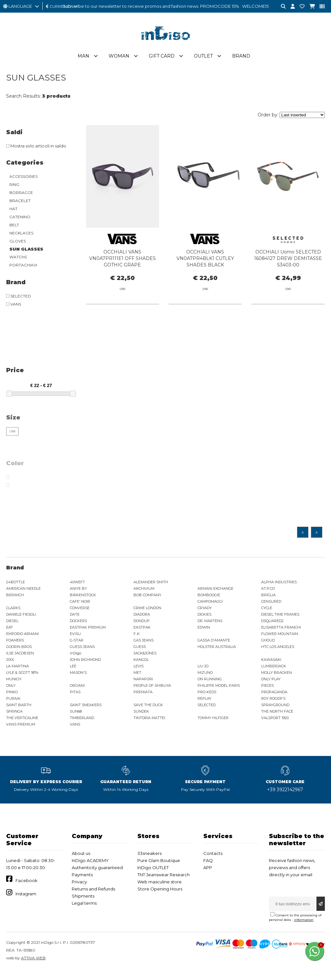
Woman (119, 56)
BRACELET (20, 200)
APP (207, 867)
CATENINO (19, 216)
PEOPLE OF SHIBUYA (152, 685)
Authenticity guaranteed (97, 867)
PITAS (75, 692)
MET (137, 672)
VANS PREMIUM (20, 724)
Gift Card (162, 56)
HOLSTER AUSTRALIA (217, 646)
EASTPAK (142, 627)
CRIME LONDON (147, 608)
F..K (136, 633)
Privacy (79, 881)
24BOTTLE (15, 582)
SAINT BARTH (18, 705)
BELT (14, 224)
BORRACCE (21, 192)
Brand (241, 56)
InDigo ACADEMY (90, 860)
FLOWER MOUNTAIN (279, 633)
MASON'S (78, 672)
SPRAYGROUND (275, 705)
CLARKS (13, 608)
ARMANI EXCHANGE (215, 588)
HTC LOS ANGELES (277, 646)
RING (14, 184)
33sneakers (149, 853)
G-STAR (76, 640)
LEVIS (138, 666)
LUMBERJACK (273, 666)
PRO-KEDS (207, 692)
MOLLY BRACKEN (276, 672)
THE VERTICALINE (22, 718)
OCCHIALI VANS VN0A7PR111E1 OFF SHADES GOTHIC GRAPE (122, 258)
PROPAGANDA (274, 692)
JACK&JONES (144, 653)
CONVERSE (80, 608)
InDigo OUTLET (153, 867)
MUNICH (13, 679)
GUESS (139, 646)
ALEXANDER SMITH (150, 582)
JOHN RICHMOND (85, 659)
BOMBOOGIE (209, 595)
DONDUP (141, 621)
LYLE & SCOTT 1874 (22, 672)
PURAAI (13, 698)
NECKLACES (21, 233)
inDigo (75, 653)
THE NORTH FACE (277, 711)
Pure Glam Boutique (158, 860)
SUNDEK (141, 711)
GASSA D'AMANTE (214, 640)
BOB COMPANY (147, 595)
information (304, 920)
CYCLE (266, 608)
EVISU (75, 633)
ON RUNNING (210, 679)
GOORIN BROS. (19, 646)
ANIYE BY (78, 588)
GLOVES (17, 241)
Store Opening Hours (159, 888)
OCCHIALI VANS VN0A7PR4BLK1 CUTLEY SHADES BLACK (205, 258)
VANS (75, 724)
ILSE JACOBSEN (20, 653)
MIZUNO (205, 672)
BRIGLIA (268, 595)
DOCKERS (78, 621)
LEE (73, 666)
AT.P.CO (268, 588)
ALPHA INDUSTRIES (279, 582)
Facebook (26, 880)
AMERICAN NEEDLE (23, 588)
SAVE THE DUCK (148, 705)
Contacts (212, 853)
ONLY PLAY (271, 679)
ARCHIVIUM (144, 588)
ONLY (11, 685)
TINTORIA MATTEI (149, 718)
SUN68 (76, 711)
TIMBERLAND (82, 718)
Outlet (203, 56)
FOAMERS (15, 640)
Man (83, 56)
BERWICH (15, 595)
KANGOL (141, 659)
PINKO (12, 692)
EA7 (9, 627)
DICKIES (204, 614)
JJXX (10, 659)
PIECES (267, 685)
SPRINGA (14, 711)
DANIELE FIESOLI (21, 614)
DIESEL (12, 621)
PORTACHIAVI (23, 265)
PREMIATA (143, 692)
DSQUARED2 (272, 621)
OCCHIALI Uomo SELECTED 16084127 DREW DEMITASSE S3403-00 (288, 258)
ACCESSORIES (23, 176)
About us (81, 853)
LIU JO (203, 666)
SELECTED (207, 705)
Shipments (83, 896)
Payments (82, 874)
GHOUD (268, 640)
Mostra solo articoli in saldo (36, 145)
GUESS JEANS (82, 646)
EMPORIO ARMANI (22, 633)
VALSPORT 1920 (275, 718)
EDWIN (204, 627)
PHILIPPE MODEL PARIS (219, 685)
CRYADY (205, 608)
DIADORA (141, 614)
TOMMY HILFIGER (213, 718)
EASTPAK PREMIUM (88, 627)
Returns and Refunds (93, 888)
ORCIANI (77, 685)
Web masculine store (159, 881)
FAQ (208, 860)
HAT (13, 208)
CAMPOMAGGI (210, 601)
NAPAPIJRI (143, 679)
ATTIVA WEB (33, 957)
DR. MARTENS (210, 621)
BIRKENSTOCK (83, 595)
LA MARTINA (17, 666)
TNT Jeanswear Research (163, 874)
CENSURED (271, 601)
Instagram (26, 893)
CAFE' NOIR (80, 601)
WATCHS (18, 256)
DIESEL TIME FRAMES (280, 614)
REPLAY (204, 698)
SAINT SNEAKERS (85, 705)
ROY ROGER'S (273, 698)
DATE (75, 614)
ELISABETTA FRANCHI (281, 627)
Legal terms (84, 903)
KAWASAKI (271, 659)
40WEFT (77, 582)
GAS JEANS (143, 640)
